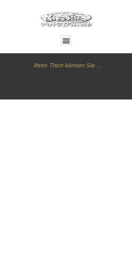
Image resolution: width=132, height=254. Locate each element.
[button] (66, 40)
